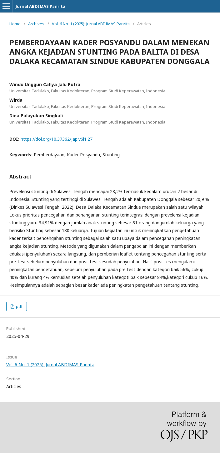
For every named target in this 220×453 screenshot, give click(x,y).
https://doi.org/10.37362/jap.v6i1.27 (56, 139)
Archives (36, 24)
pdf (18, 306)
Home (15, 24)
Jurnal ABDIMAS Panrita (40, 6)
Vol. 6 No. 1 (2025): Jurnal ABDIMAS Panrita (91, 24)
